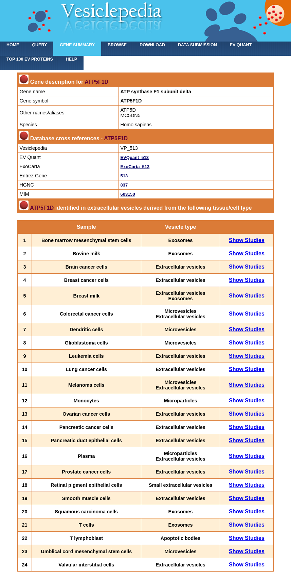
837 (124, 185)
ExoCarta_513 (135, 166)
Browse (117, 45)
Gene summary (77, 45)
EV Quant (241, 45)
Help (71, 59)
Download (152, 45)
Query (39, 45)
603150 (128, 194)
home (12, 45)
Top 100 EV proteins (29, 59)
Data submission (197, 45)
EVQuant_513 (135, 157)
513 (124, 175)
